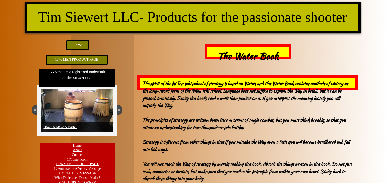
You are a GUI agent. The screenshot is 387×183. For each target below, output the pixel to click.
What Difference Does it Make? (77, 178)
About (77, 150)
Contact (77, 155)
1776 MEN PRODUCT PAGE (77, 164)
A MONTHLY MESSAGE (77, 173)
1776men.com (77, 159)
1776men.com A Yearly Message (77, 169)
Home (77, 145)
